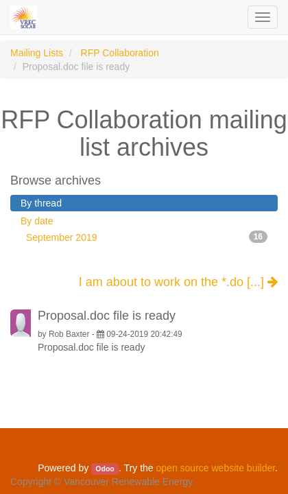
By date (37, 220)
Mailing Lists (36, 52)
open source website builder (216, 467)
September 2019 (146, 237)
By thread (41, 203)
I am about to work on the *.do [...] (178, 282)
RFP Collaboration (120, 52)
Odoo (104, 468)
